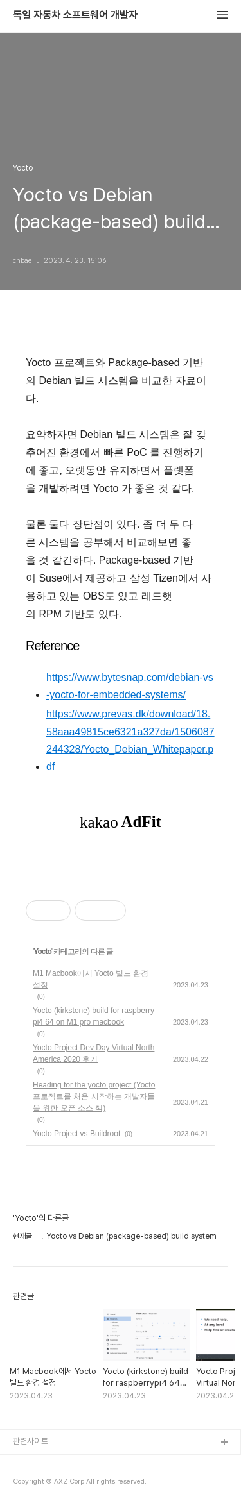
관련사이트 (30, 1441)
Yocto (42, 951)
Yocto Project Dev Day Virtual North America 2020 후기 (93, 1053)
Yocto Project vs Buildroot (76, 1133)
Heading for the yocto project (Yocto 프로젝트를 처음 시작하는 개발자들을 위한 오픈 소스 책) (94, 1096)
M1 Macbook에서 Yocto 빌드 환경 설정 (90, 979)
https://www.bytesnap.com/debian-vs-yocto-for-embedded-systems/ (129, 686)
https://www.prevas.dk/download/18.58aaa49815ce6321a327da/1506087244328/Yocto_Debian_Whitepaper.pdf (130, 740)
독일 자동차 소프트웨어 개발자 (75, 15)
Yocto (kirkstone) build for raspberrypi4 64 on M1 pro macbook (93, 1016)
